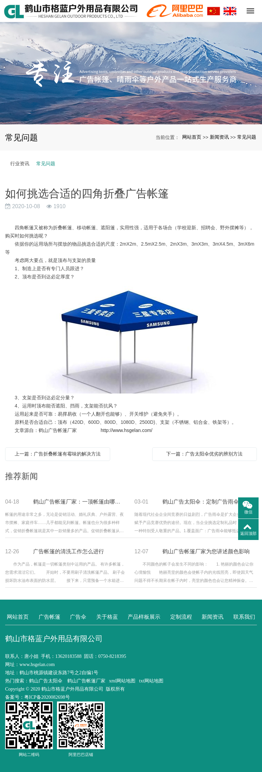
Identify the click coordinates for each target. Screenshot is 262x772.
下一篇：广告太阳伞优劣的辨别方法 (204, 454)
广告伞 (78, 617)
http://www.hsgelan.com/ (126, 430)
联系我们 (244, 617)
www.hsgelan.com (37, 664)
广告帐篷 (49, 617)
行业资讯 (19, 163)
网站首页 (191, 137)
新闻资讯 (219, 137)
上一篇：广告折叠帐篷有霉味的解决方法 (58, 454)
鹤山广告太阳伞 (45, 680)
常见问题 (246, 137)
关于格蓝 (107, 617)
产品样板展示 (144, 617)
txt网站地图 (151, 680)
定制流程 (181, 617)
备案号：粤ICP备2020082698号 (37, 697)
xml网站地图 (122, 680)
